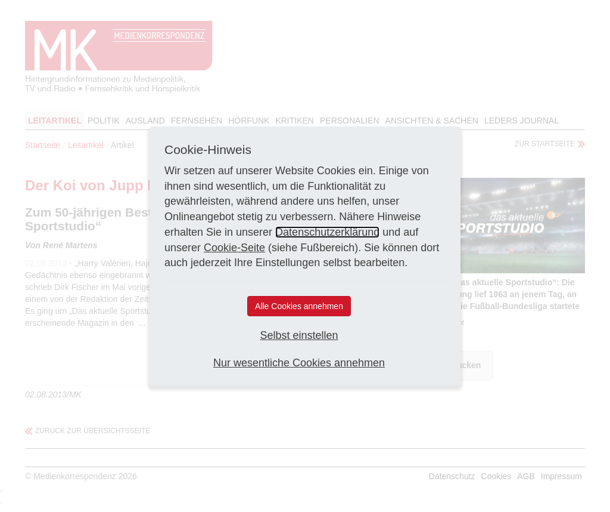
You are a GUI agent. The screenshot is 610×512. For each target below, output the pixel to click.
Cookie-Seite (234, 248)
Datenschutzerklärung (327, 232)
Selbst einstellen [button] (299, 335)
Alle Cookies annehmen (299, 306)
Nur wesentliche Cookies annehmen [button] (299, 363)
